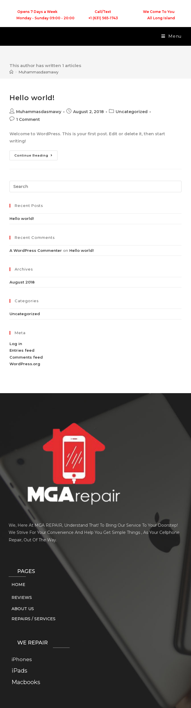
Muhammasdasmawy (38, 72)
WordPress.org (24, 363)
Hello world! (31, 98)
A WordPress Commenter (35, 250)
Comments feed (26, 357)
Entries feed (22, 350)
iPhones (22, 659)
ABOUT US (23, 608)
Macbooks (26, 682)
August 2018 (22, 282)
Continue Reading (36, 154)
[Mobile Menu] (171, 36)
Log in (15, 343)
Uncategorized (132, 111)
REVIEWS (22, 597)
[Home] (11, 72)
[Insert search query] (95, 186)
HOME (18, 584)
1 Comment (28, 119)
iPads (19, 670)
